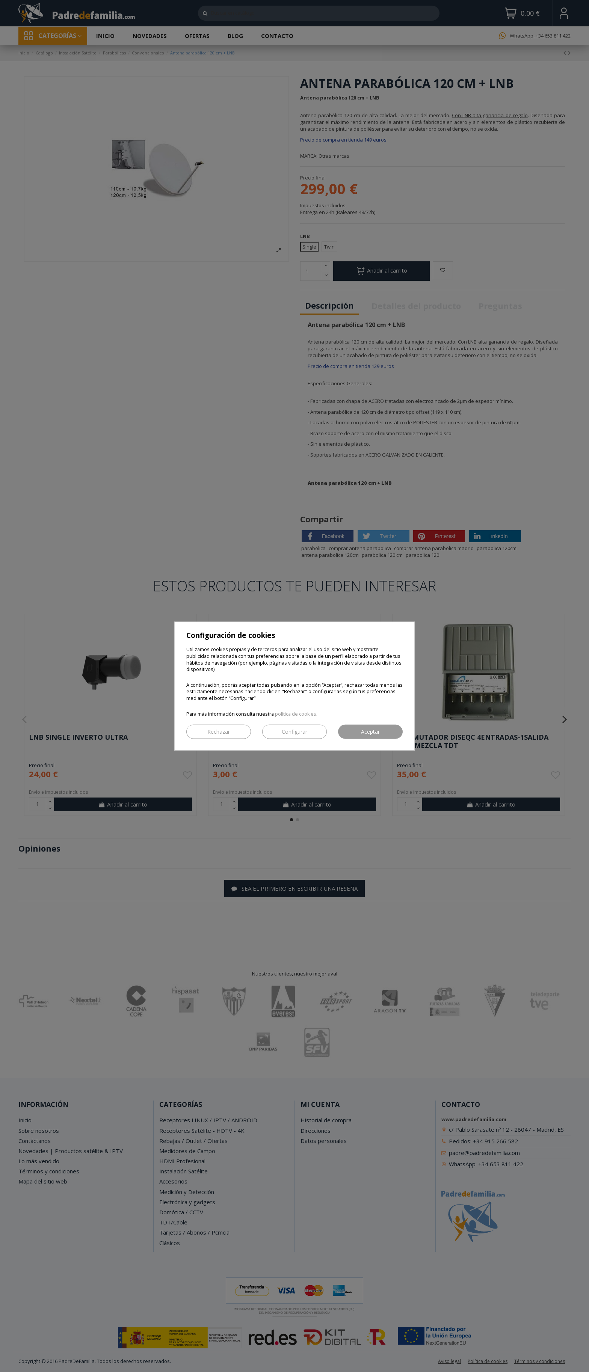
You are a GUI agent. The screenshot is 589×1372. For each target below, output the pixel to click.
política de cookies (295, 713)
